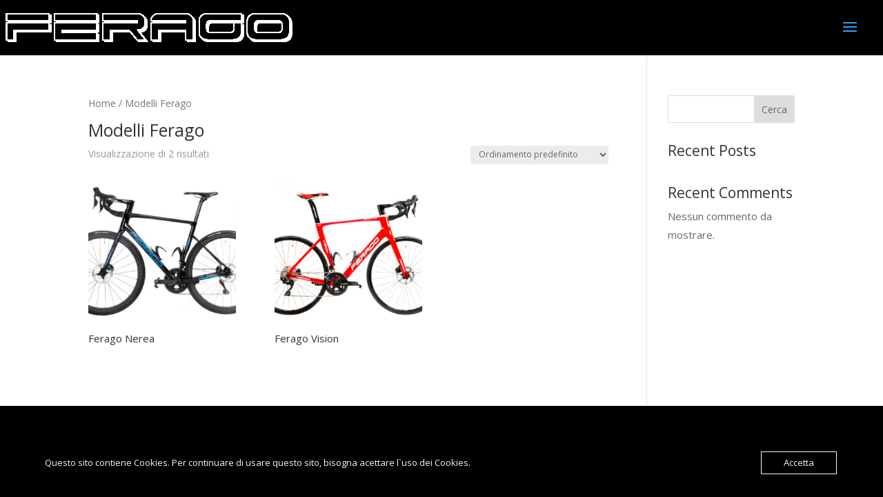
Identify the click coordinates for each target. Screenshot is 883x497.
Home (102, 103)
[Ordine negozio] (539, 155)
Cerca (774, 109)
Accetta (799, 462)
